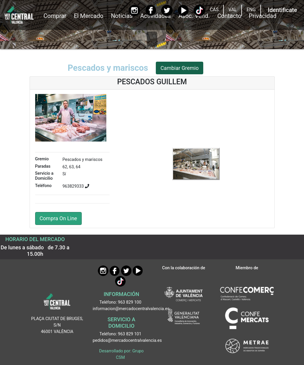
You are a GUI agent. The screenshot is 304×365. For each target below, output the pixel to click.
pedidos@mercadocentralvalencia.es (127, 340)
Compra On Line (58, 218)
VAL (232, 9)
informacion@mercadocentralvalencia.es (131, 308)
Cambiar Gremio (179, 68)
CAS (214, 9)
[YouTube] (183, 10)
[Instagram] (134, 10)
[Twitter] (167, 10)
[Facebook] (151, 10)
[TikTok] (199, 10)
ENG (251, 9)
